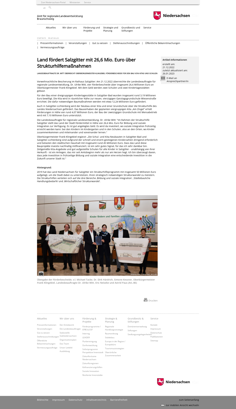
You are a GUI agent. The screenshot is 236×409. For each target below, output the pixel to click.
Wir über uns (67, 318)
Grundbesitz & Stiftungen (136, 320)
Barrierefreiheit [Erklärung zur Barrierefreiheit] (118, 399)
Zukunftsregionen (90, 363)
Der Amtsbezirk (67, 325)
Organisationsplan (68, 339)
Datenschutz (156, 332)
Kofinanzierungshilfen (92, 367)
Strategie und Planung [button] (110, 29)
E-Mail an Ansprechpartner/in (175, 80)
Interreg (86, 333)
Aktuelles (54, 38)
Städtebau (109, 337)
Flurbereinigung (89, 341)
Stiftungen (132, 330)
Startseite (41, 38)
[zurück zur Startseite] (60, 16)
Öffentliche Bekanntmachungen (162, 43)
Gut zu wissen (100, 43)
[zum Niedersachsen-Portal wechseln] (171, 19)
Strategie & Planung (111, 320)
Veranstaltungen (78, 43)
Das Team (64, 343)
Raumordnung (111, 333)
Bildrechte (42, 399)
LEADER (86, 337)
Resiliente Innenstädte (92, 375)
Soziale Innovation (90, 371)
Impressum (155, 328)
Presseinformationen (51, 43)
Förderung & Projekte (89, 320)
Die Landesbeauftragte (70, 328)
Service (154, 318)
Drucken (153, 300)
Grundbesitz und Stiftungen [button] (130, 29)
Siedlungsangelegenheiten (140, 334)
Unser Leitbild (66, 347)
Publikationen (156, 336)
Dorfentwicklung (89, 345)
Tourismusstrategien (114, 348)
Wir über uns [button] (69, 27)
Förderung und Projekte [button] (91, 29)
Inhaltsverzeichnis (96, 399)
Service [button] (147, 27)
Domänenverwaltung (137, 326)
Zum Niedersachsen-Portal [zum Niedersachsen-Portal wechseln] (53, 2)
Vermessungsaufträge (52, 47)
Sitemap (154, 340)
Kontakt (153, 325)
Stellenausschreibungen (126, 43)
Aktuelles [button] (51, 27)
